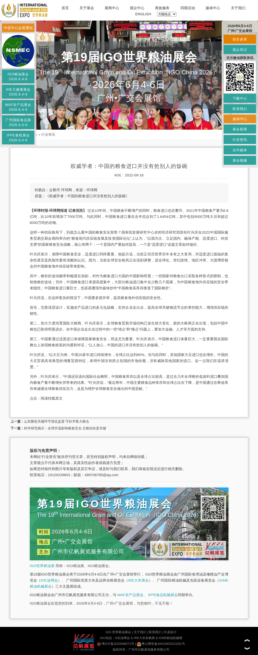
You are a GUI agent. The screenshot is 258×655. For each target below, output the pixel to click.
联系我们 (155, 632)
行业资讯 (48, 134)
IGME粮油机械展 (170, 638)
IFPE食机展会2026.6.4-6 (18, 137)
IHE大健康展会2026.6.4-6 (18, 91)
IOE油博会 (49, 580)
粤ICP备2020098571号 (115, 644)
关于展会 (86, 8)
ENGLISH (143, 14)
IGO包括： (107, 638)
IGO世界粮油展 (42, 566)
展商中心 (112, 8)
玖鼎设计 (170, 632)
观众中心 (137, 8)
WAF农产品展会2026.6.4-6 (18, 107)
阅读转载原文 (52, 398)
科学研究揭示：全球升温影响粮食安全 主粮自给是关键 (65, 428)
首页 (65, 8)
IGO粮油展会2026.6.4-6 (18, 76)
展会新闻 (240, 129)
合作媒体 (240, 150)
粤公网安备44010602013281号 (161, 644)
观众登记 (240, 50)
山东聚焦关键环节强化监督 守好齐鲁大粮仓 (56, 421)
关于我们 (238, 8)
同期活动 (187, 8)
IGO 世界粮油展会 (118, 632)
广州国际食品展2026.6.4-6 (18, 122)
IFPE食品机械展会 (163, 595)
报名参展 (240, 39)
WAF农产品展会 (130, 595)
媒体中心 (213, 8)
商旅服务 (162, 8)
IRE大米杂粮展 (144, 638)
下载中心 (240, 98)
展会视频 (240, 160)
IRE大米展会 (138, 580)
